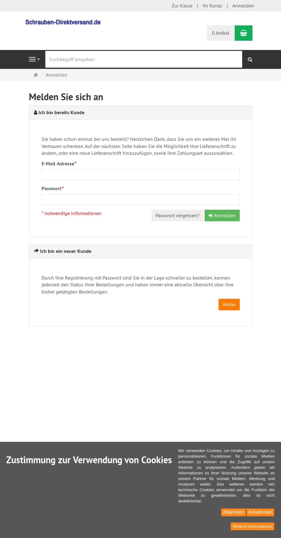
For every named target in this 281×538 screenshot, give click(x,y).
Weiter (229, 304)
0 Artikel (220, 33)
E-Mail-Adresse (59, 163)
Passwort (53, 188)
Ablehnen (233, 512)
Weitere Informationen (252, 526)
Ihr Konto (212, 5)
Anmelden (243, 5)
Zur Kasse (182, 5)
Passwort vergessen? (177, 215)
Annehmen (260, 512)
